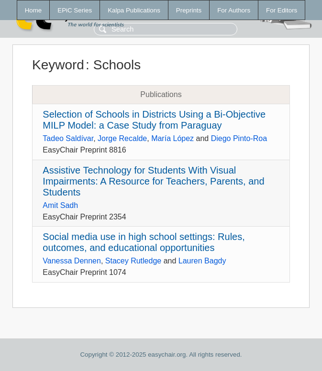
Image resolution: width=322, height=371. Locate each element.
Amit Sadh (60, 205)
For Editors (281, 10)
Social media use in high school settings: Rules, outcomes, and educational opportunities (143, 242)
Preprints (188, 10)
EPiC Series (74, 10)
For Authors (233, 10)
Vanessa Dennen (72, 261)
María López (172, 138)
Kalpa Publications (134, 10)
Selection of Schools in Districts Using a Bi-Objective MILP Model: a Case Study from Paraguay (154, 120)
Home (33, 10)
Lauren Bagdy (202, 261)
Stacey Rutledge (133, 261)
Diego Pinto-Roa (239, 138)
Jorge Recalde (122, 138)
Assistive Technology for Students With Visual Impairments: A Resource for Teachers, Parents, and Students (153, 181)
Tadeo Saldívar (68, 138)
